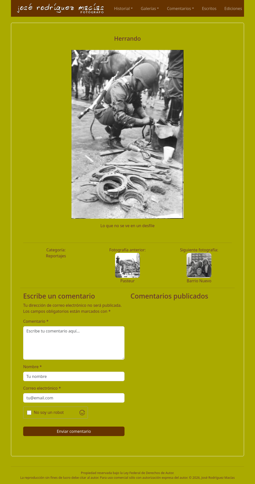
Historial (122, 8)
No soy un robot (49, 412)
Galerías (148, 8)
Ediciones (233, 8)
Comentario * (36, 321)
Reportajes (56, 256)
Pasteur (127, 281)
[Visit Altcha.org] (82, 412)
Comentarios (179, 8)
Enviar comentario (74, 431)
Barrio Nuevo (199, 281)
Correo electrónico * (42, 388)
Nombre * (32, 366)
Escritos (209, 8)
